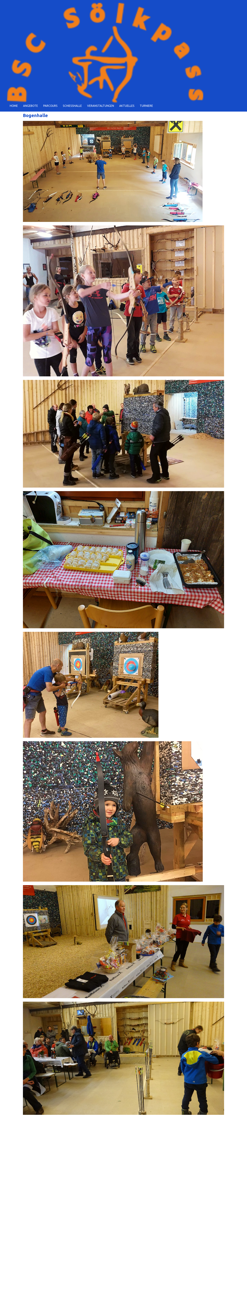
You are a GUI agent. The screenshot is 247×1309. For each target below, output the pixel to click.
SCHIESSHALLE (72, 105)
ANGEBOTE (30, 105)
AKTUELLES (126, 105)
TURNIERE (146, 105)
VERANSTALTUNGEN (100, 105)
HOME (14, 105)
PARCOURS (50, 105)
